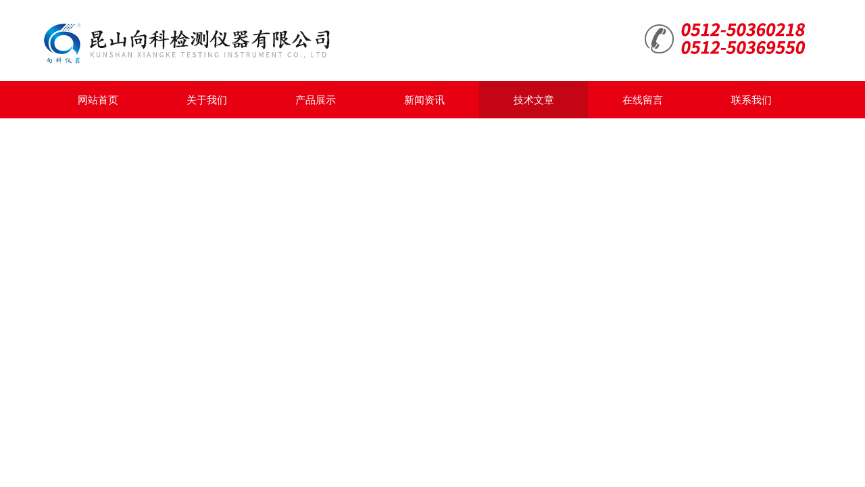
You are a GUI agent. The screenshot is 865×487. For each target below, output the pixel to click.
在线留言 (642, 100)
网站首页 (98, 100)
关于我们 (207, 100)
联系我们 (751, 100)
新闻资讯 (424, 100)
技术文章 (534, 100)
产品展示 (315, 100)
